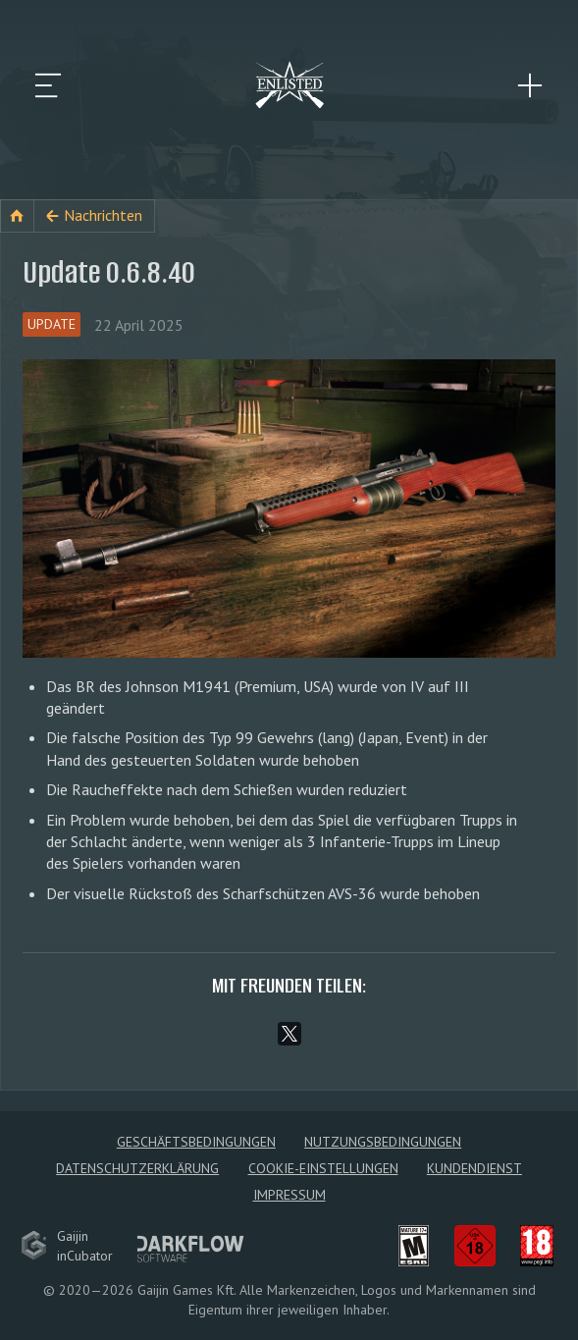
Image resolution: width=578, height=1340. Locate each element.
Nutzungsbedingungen (382, 1142)
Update (51, 324)
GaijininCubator (67, 1245)
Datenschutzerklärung (137, 1168)
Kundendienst (474, 1168)
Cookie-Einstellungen (323, 1168)
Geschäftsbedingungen (196, 1142)
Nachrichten (103, 215)
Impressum (289, 1195)
